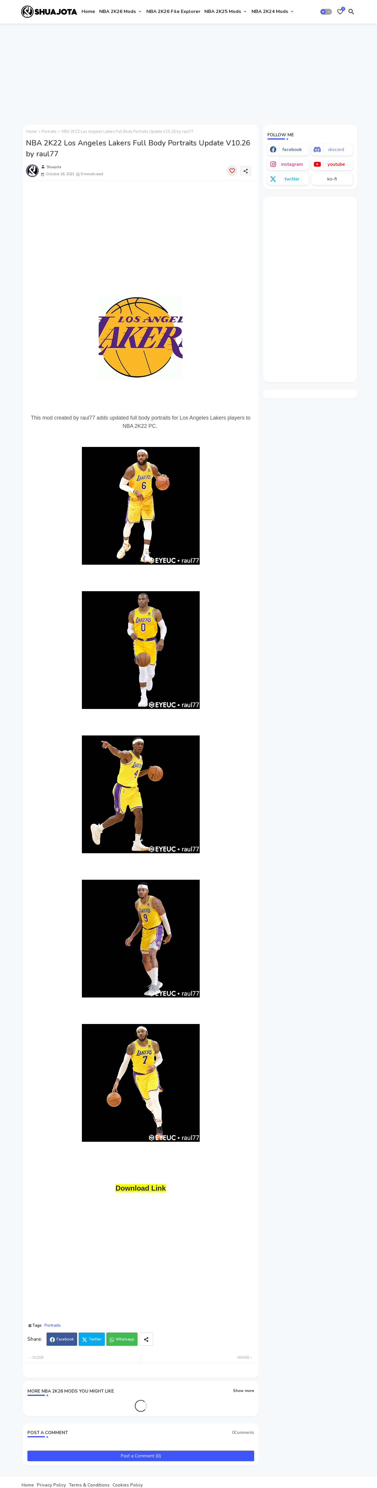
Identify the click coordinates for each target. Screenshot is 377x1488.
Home (88, 11)
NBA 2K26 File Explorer (173, 11)
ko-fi (332, 179)
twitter (292, 179)
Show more (243, 1390)
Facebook (65, 1339)
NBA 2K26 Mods (117, 11)
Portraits (49, 131)
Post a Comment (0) (140, 1456)
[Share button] (146, 1339)
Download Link (140, 1188)
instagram (292, 164)
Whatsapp (125, 1339)
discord (336, 149)
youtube (336, 164)
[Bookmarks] (340, 12)
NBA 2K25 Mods (222, 11)
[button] (326, 12)
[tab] (88, 12)
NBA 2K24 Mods (270, 11)
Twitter (95, 1339)
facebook (292, 149)
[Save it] (232, 170)
